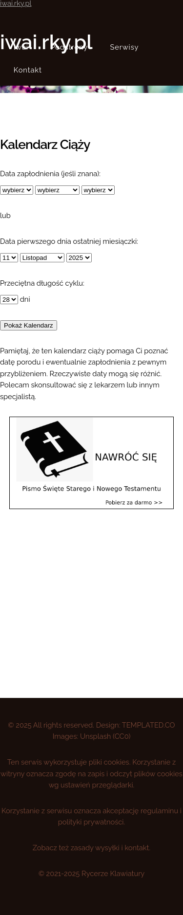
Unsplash (95, 736)
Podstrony (69, 47)
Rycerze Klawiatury (112, 873)
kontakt (136, 847)
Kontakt (28, 70)
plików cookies (158, 773)
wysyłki (107, 847)
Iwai (21, 47)
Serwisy (124, 47)
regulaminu (159, 810)
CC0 (122, 736)
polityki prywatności (91, 822)
